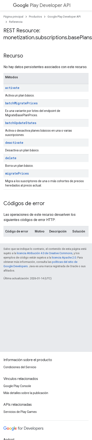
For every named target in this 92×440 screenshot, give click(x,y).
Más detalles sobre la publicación (25, 393)
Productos (35, 16)
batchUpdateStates (20, 123)
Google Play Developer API (64, 16)
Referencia (15, 21)
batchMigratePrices (21, 103)
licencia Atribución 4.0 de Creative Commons (44, 253)
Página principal (13, 16)
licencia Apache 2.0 (64, 257)
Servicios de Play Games (20, 412)
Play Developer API (42, 5)
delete (10, 158)
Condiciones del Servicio (19, 367)
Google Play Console (17, 386)
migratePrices (17, 173)
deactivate (14, 143)
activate (12, 88)
